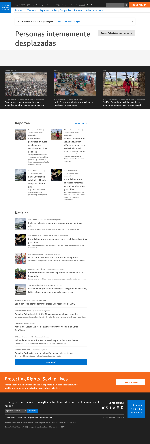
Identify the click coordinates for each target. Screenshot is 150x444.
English (34, 5)
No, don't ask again (72, 21)
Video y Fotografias (61, 10)
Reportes (44, 10)
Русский (74, 5)
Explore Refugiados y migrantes (116, 32)
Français (42, 5)
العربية (17, 5)
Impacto (78, 10)
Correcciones (21, 417)
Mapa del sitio (33, 417)
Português (65, 5)
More (89, 5)
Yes (59, 21)
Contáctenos (10, 417)
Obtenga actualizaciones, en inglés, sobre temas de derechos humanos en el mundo (52, 404)
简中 (23, 5)
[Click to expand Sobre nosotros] (94, 10)
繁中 (28, 5)
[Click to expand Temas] (32, 10)
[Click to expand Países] (20, 10)
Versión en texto (46, 417)
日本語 (57, 5)
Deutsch (50, 5)
